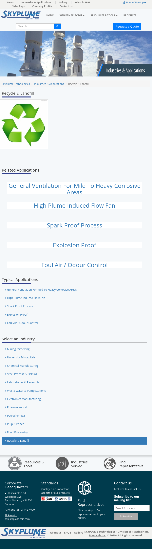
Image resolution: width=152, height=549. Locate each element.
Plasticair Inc (97, 535)
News (10, 2)
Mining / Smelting (17, 349)
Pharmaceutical (16, 407)
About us (56, 532)
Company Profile (42, 6)
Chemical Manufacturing (22, 366)
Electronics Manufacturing (23, 399)
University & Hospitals (20, 357)
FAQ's (67, 532)
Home (50, 15)
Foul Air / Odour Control (74, 265)
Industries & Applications (36, 2)
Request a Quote (127, 26)
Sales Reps (18, 6)
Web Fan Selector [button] (72, 15)
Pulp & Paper (14, 424)
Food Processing (16, 432)
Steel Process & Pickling (21, 374)
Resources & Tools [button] (104, 15)
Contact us (123, 483)
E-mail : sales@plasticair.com (17, 517)
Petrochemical (15, 415)
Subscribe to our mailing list (126, 498)
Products (130, 15)
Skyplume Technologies (16, 84)
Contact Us (66, 6)
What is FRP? (82, 2)
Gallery (63, 2)
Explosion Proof (74, 245)
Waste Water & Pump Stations (25, 390)
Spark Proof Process (74, 225)
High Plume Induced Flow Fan (74, 205)
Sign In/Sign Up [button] (134, 2)
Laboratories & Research (22, 382)
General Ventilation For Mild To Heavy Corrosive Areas (75, 188)
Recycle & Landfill (17, 440)
